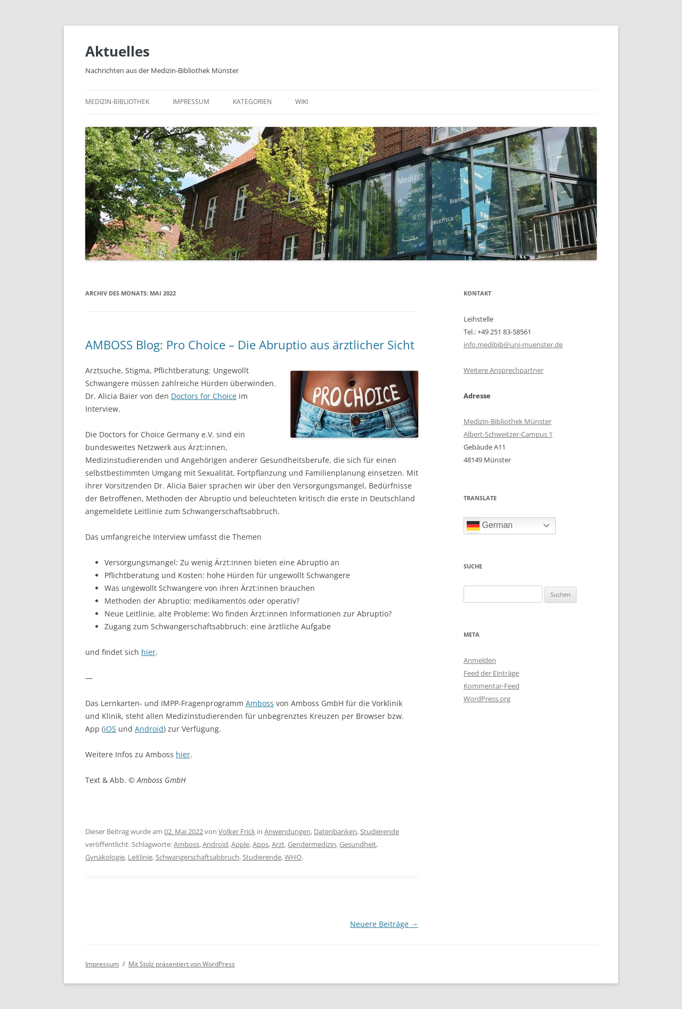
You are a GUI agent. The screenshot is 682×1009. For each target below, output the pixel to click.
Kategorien (252, 101)
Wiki (301, 101)
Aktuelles (117, 51)
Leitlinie (140, 857)
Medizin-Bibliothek (117, 101)
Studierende (379, 831)
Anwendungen (287, 831)
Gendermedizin (312, 844)
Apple (240, 844)
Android (149, 729)
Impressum (191, 101)
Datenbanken (335, 831)
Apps (261, 844)
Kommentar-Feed (491, 686)
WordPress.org (487, 698)
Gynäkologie (105, 857)
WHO (293, 857)
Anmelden (480, 660)
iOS (110, 729)
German (490, 525)
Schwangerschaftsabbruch (197, 857)
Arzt (278, 844)
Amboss (260, 703)
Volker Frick (236, 831)
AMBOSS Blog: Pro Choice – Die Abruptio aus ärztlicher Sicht (250, 345)
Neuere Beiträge (384, 924)
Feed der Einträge (491, 673)
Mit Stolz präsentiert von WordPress (181, 963)
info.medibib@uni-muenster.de (513, 344)
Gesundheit (357, 844)
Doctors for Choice (204, 396)
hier (148, 652)
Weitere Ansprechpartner (503, 370)
